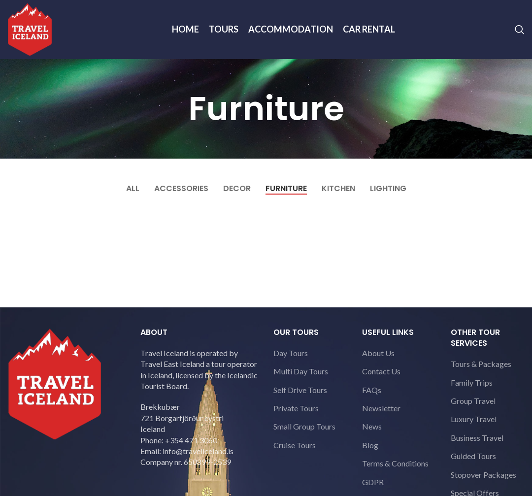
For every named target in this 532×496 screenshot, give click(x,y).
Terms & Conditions (395, 463)
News (372, 426)
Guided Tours (473, 456)
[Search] (520, 29)
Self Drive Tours (300, 390)
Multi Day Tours (300, 371)
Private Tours (296, 408)
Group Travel (473, 400)
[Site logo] (29, 28)
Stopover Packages (483, 474)
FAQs (371, 390)
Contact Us (381, 371)
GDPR (373, 482)
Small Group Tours (304, 426)
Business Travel (477, 437)
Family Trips (472, 382)
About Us (378, 353)
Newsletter (381, 408)
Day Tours (290, 353)
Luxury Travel (474, 419)
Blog (370, 445)
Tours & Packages (481, 363)
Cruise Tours (294, 445)
